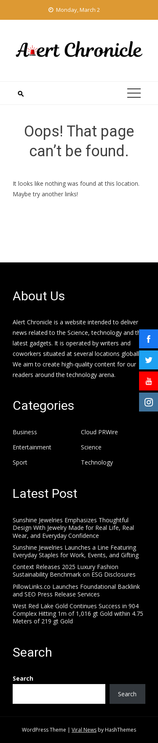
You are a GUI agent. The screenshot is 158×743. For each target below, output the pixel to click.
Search (23, 678)
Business (25, 432)
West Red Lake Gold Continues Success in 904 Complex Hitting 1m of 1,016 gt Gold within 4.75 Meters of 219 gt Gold (78, 613)
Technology (97, 462)
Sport (20, 462)
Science (91, 447)
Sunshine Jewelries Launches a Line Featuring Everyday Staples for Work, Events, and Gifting (76, 551)
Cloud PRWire (99, 432)
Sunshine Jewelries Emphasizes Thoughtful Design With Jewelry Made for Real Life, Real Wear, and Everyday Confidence (73, 527)
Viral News (84, 729)
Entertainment (32, 447)
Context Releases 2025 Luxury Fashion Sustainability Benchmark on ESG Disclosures (74, 570)
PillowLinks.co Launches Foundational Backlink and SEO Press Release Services (76, 590)
